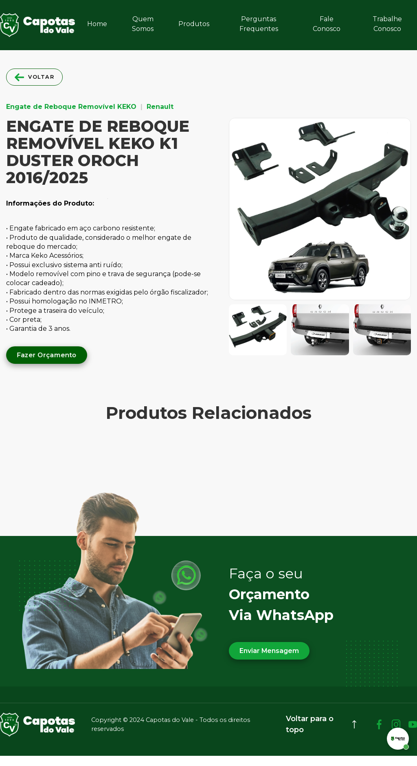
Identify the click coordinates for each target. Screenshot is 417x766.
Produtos (193, 24)
